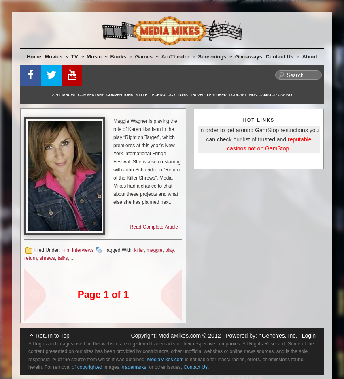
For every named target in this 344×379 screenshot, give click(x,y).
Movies (57, 57)
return (30, 258)
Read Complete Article (154, 227)
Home (34, 57)
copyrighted (89, 367)
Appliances (64, 95)
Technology (163, 95)
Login (309, 335)
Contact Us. (196, 367)
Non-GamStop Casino (270, 95)
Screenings (215, 57)
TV (77, 57)
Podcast (238, 95)
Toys (183, 95)
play (169, 250)
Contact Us (282, 57)
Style (141, 95)
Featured (216, 95)
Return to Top (53, 335)
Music (97, 57)
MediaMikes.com (179, 335)
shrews (47, 258)
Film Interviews (78, 250)
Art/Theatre (178, 57)
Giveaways (248, 57)
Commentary (91, 95)
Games (147, 57)
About (310, 57)
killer (139, 250)
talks (63, 258)
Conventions (119, 95)
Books (121, 57)
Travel (197, 95)
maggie (154, 250)
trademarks (134, 367)
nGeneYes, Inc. (278, 335)
